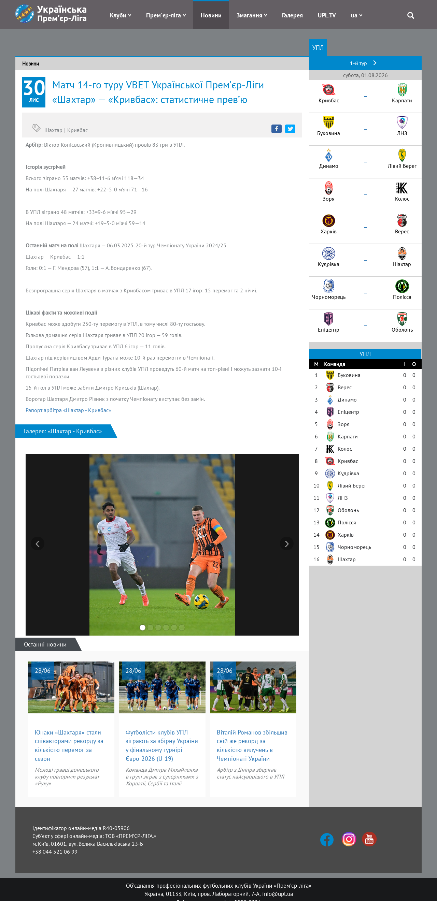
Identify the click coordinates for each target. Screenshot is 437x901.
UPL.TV (327, 15)
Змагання (249, 15)
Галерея (292, 15)
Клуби (118, 15)
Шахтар (53, 130)
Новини (211, 15)
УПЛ (318, 48)
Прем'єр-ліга (163, 15)
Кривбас (77, 130)
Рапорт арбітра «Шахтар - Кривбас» (68, 410)
